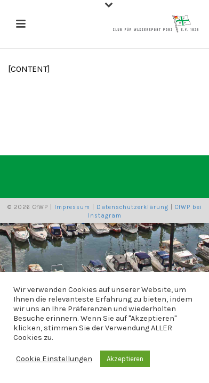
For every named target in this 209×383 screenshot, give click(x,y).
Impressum (72, 207)
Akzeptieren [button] (125, 359)
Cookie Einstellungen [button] (54, 358)
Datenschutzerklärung (132, 207)
